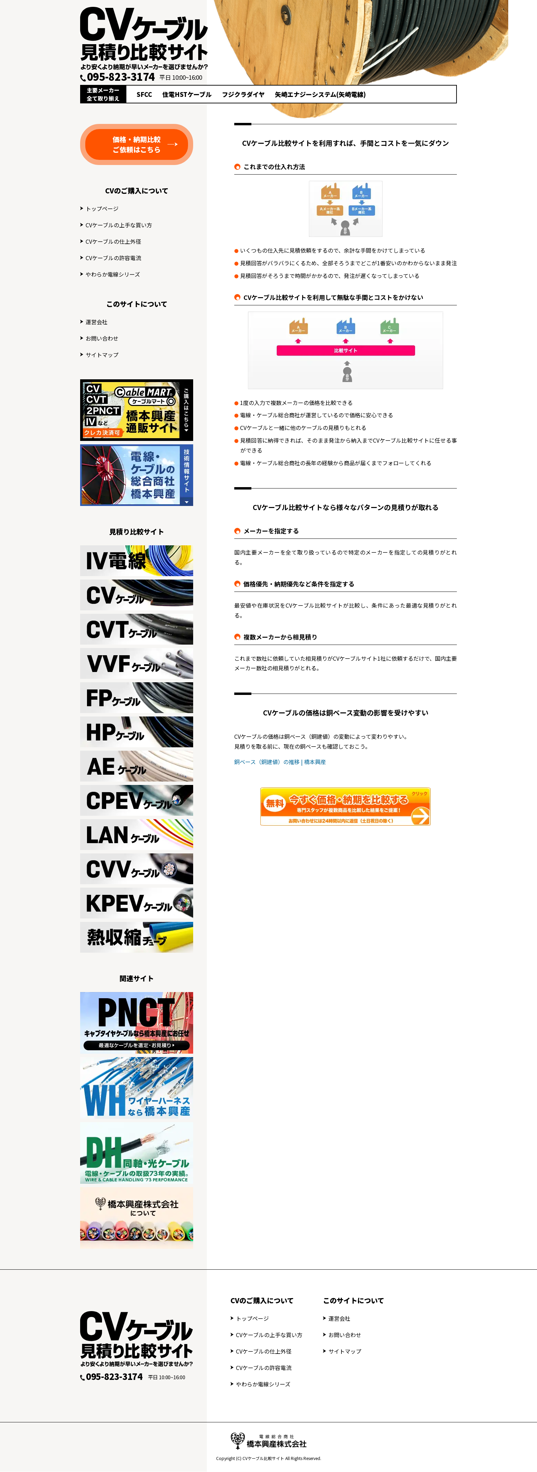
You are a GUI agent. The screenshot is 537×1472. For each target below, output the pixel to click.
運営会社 (97, 322)
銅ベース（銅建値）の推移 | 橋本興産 (280, 762)
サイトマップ (102, 355)
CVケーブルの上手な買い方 (119, 225)
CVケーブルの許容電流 (113, 258)
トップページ (102, 208)
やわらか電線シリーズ (113, 274)
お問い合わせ (102, 338)
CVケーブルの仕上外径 (113, 241)
